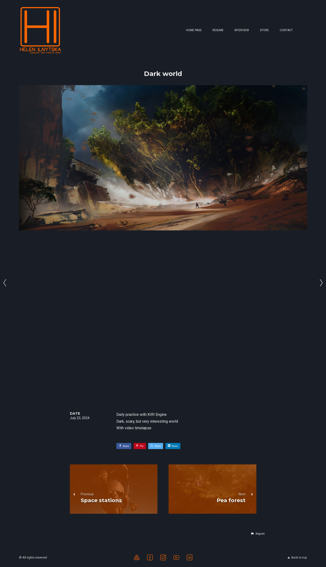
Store (264, 30)
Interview (241, 30)
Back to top (297, 557)
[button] (258, 533)
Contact (286, 30)
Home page (194, 30)
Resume (218, 30)
